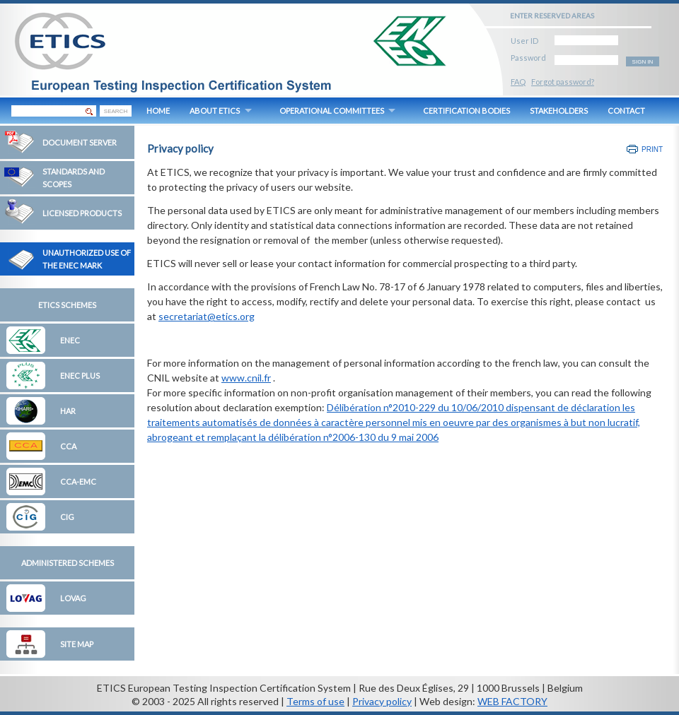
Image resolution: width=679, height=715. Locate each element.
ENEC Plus (80, 375)
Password (528, 55)
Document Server (79, 142)
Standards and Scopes (73, 178)
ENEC (70, 340)
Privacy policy (382, 701)
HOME (158, 110)
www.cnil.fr (246, 378)
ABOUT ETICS (215, 110)
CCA (68, 446)
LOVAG (73, 598)
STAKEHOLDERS (559, 110)
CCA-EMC (78, 481)
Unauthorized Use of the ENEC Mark (86, 259)
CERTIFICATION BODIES (466, 110)
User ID (524, 38)
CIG (67, 516)
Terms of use (315, 701)
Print (652, 149)
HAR (68, 410)
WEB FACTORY (512, 701)
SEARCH (115, 111)
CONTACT (626, 110)
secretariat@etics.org (206, 316)
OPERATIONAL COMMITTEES (331, 110)
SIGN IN (643, 62)
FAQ (518, 81)
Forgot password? (562, 81)
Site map (76, 644)
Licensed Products (82, 213)
